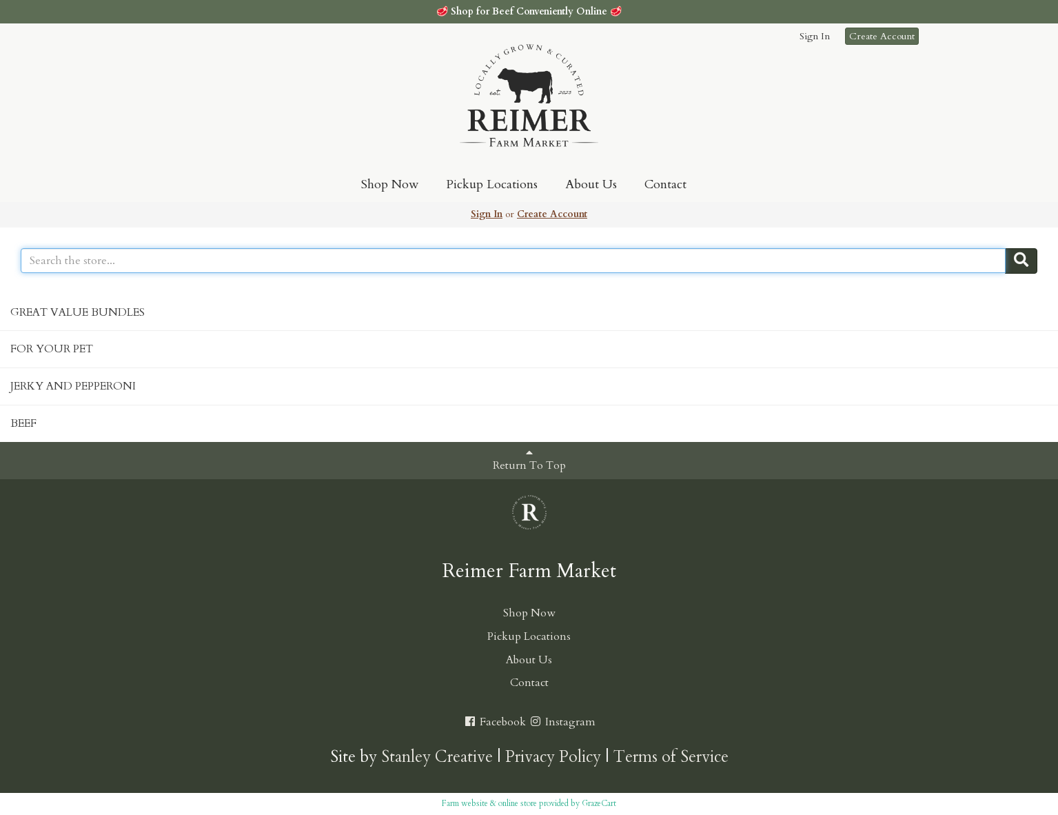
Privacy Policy (553, 756)
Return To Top (529, 460)
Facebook (494, 722)
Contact (665, 184)
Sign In (815, 36)
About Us (591, 184)
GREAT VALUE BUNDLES (77, 312)
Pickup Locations (492, 184)
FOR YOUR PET (51, 348)
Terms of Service (671, 756)
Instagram (562, 722)
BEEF (23, 423)
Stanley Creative (437, 756)
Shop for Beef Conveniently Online (529, 11)
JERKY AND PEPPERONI (73, 386)
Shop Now (389, 184)
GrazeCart (599, 803)
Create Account (882, 36)
